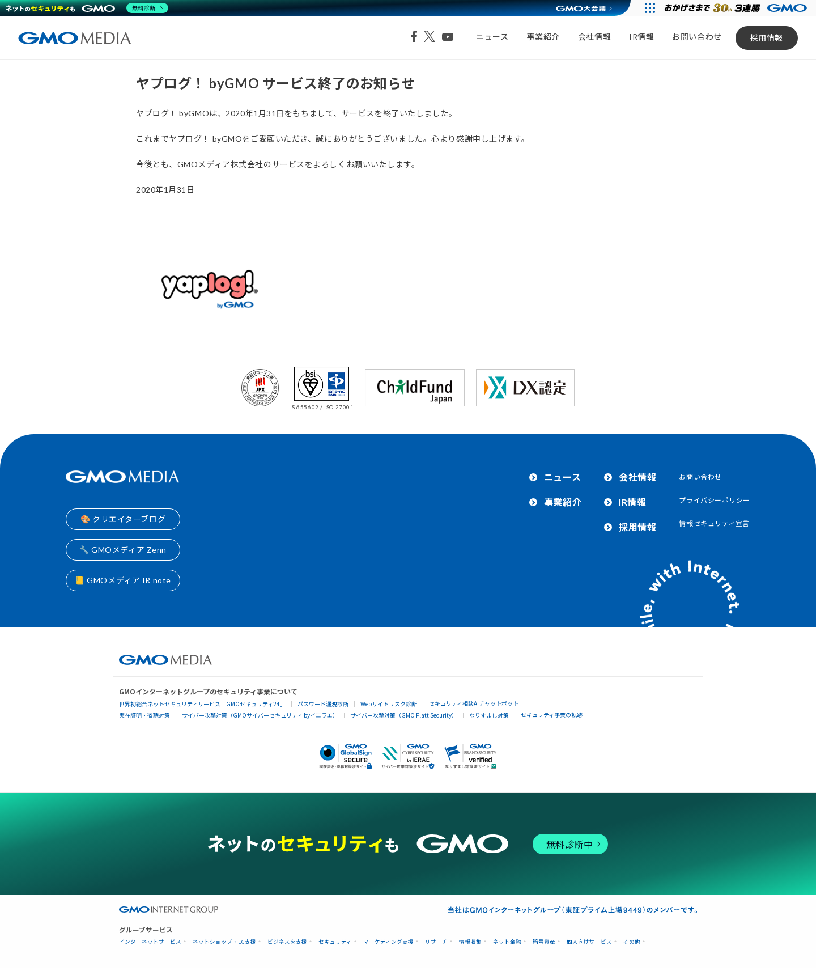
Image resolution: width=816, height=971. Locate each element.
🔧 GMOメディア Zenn (123, 549)
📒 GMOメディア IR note (123, 580)
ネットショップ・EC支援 (224, 941)
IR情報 (641, 36)
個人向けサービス (589, 941)
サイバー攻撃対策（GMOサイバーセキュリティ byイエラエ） (260, 715)
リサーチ (436, 941)
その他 (631, 941)
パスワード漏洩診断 (323, 703)
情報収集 (470, 941)
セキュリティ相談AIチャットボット (473, 703)
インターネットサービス (150, 941)
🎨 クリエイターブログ (122, 519)
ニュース (492, 36)
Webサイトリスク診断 (388, 703)
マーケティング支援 (388, 941)
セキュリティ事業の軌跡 (552, 714)
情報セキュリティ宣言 (714, 523)
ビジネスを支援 (287, 941)
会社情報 (594, 36)
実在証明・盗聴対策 (144, 715)
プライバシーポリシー (714, 500)
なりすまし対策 (489, 715)
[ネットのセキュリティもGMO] (87, 8)
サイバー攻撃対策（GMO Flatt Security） (403, 715)
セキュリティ (335, 941)
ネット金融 (507, 941)
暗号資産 (544, 941)
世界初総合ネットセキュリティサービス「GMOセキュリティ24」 (202, 703)
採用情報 (766, 38)
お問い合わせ (696, 36)
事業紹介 (543, 36)
